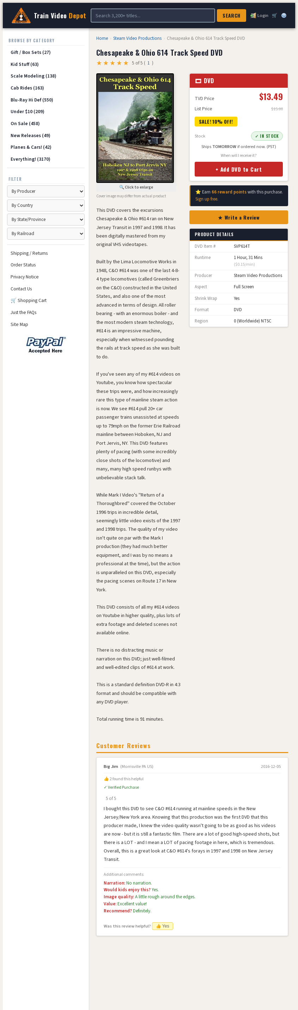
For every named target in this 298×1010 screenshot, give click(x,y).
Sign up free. (206, 199)
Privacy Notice (25, 276)
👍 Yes (162, 926)
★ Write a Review (238, 217)
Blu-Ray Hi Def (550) (32, 100)
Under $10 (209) (27, 111)
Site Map (19, 324)
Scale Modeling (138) (33, 76)
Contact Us (21, 288)
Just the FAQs (23, 312)
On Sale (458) (25, 123)
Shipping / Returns (29, 253)
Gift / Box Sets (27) (31, 52)
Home (102, 38)
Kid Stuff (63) (25, 64)
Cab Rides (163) (27, 88)
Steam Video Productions (137, 38)
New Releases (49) (30, 135)
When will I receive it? (239, 156)
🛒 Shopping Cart (29, 300)
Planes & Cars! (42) (31, 147)
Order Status (23, 264)
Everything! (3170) (30, 159)
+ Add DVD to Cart (238, 169)
